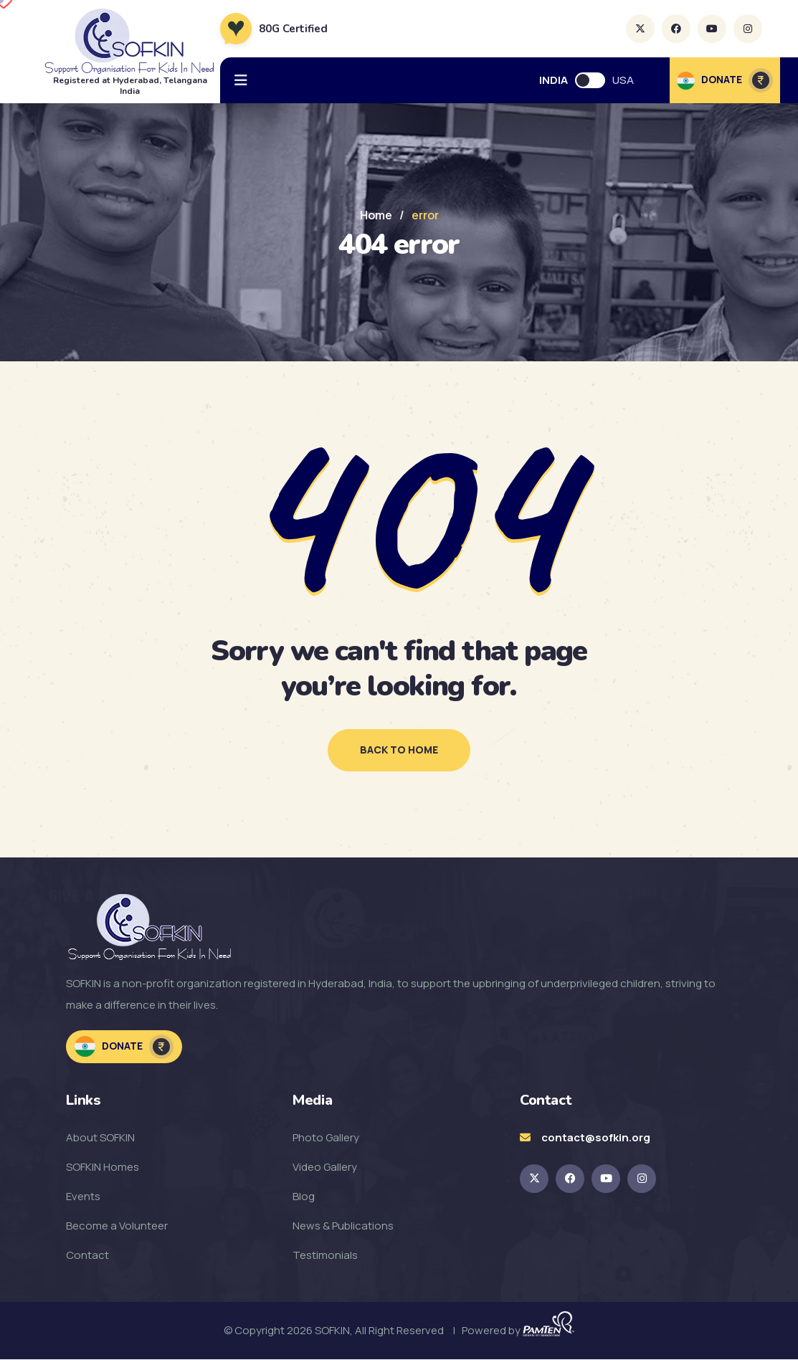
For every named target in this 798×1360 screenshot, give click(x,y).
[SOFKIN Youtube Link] (606, 1179)
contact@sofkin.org (595, 1138)
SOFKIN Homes (102, 1167)
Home (376, 215)
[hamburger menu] (240, 80)
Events (83, 1196)
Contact (87, 1255)
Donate (124, 1047)
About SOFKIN (100, 1138)
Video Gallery (325, 1167)
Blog (304, 1196)
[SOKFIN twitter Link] (534, 1179)
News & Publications (343, 1226)
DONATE (725, 80)
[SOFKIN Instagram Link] (641, 1179)
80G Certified (293, 29)
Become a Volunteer (117, 1226)
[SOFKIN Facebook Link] (570, 1179)
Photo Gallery (326, 1138)
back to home (399, 750)
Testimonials (325, 1255)
